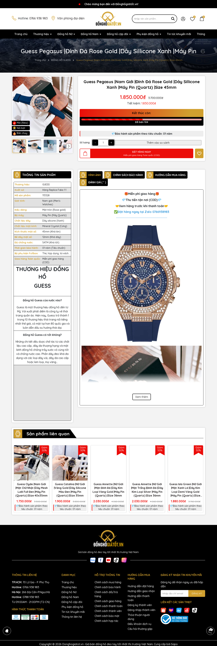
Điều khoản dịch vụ (139, 624)
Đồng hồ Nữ (65, 34)
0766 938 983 (38, 18)
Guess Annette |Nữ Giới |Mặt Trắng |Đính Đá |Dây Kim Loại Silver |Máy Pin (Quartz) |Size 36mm (147, 489)
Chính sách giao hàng (108, 601)
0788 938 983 (31, 597)
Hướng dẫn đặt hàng (141, 586)
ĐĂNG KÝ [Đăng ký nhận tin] (197, 593)
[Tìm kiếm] (173, 18)
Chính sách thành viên (108, 611)
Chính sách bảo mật (107, 616)
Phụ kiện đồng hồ (148, 34)
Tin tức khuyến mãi (179, 34)
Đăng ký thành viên (140, 605)
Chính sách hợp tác (106, 621)
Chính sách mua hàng (108, 582)
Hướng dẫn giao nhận (141, 591)
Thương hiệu (41, 34)
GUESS (46, 184)
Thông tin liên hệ (72, 616)
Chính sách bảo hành (108, 587)
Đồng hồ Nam (90, 34)
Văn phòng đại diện (70, 18)
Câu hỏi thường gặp (140, 629)
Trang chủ (20, 34)
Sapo (174, 644)
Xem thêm (141, 397)
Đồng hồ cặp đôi (118, 34)
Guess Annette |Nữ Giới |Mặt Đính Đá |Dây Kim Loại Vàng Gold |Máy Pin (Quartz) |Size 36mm (108, 489)
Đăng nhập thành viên (141, 610)
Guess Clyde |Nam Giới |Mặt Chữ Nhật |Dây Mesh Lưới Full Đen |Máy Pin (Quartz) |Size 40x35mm (31, 489)
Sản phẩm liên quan (48, 434)
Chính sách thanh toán (109, 606)
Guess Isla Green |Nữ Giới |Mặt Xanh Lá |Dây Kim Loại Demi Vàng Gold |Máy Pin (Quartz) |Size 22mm (185, 490)
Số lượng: (85, 142)
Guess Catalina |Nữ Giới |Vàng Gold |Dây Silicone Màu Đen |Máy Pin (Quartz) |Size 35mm (70, 489)
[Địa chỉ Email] (183, 593)
